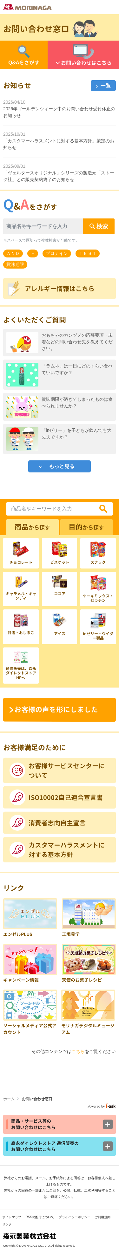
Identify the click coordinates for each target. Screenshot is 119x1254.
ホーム (9, 1099)
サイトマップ (11, 1217)
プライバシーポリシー (74, 1217)
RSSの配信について (40, 1217)
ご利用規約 (102, 1217)
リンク (7, 1224)
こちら (78, 1051)
